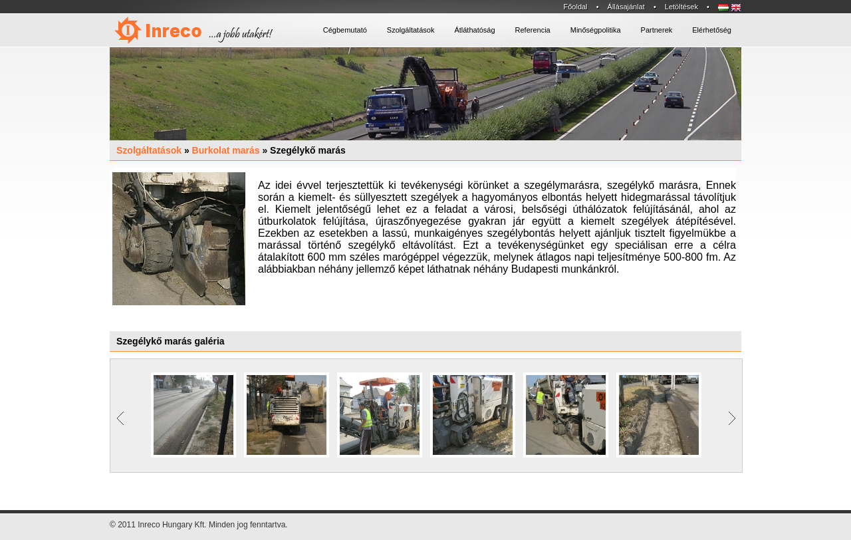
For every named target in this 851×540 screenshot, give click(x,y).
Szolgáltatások (149, 150)
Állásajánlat (626, 7)
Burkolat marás (226, 150)
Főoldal (575, 7)
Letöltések (681, 7)
